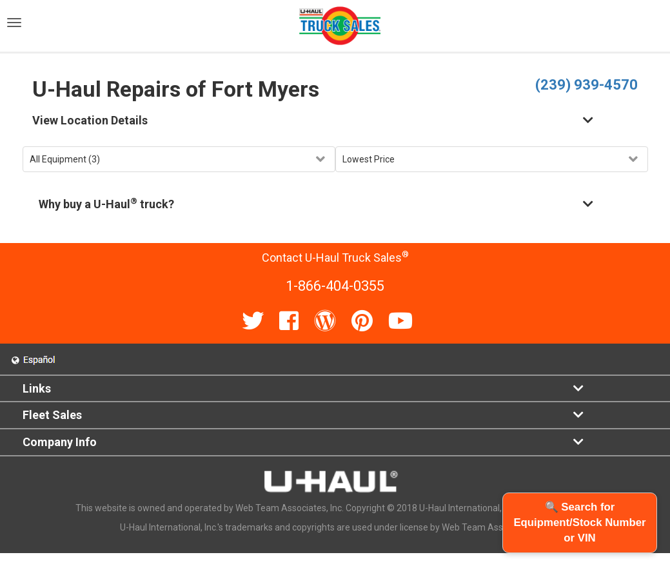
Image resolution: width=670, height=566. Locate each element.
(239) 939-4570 (586, 85)
